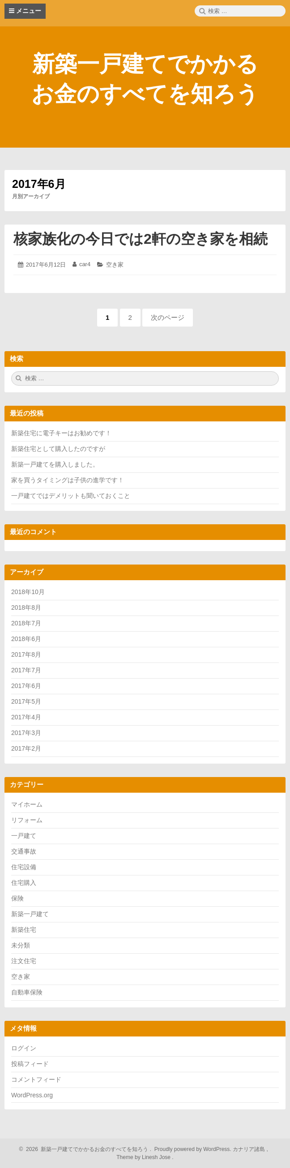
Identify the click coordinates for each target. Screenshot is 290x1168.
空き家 (115, 264)
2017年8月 (26, 654)
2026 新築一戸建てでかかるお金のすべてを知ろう (86, 1149)
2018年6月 (26, 638)
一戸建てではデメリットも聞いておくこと (70, 495)
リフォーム (27, 820)
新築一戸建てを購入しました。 (55, 464)
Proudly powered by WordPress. (193, 1149)
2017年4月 (26, 717)
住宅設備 (23, 867)
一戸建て (23, 835)
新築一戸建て (30, 913)
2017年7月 (26, 670)
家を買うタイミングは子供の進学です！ (67, 480)
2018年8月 (26, 607)
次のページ (167, 317)
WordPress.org (32, 1095)
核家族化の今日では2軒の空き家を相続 (140, 239)
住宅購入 (23, 882)
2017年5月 (26, 701)
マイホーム (27, 804)
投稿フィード (30, 1063)
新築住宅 (23, 929)
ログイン (23, 1048)
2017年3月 (26, 732)
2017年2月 (26, 748)
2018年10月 (28, 591)
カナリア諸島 (249, 1149)
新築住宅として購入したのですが (58, 448)
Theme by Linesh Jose (144, 1157)
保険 (17, 898)
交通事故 (23, 851)
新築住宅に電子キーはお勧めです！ (61, 433)
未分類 (20, 945)
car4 (84, 264)
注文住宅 (23, 960)
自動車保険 (27, 992)
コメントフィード (36, 1079)
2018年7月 (26, 623)
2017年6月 (26, 685)
